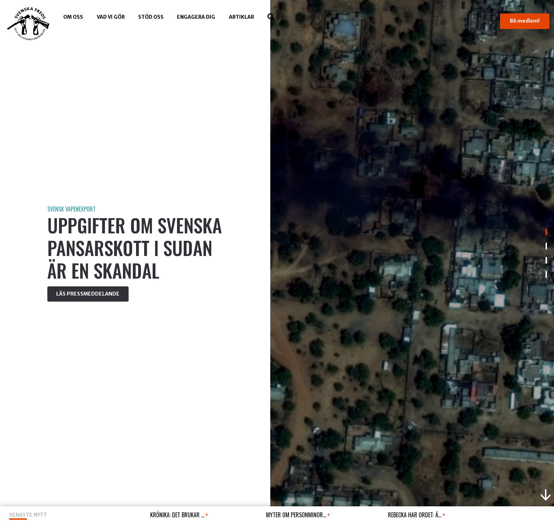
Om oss (73, 17)
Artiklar (241, 17)
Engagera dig (196, 17)
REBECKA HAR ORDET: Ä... (416, 515)
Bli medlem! (525, 21)
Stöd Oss (151, 17)
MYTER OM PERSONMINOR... (298, 515)
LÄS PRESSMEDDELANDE (87, 294)
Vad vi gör (111, 17)
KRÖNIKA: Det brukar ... (179, 515)
